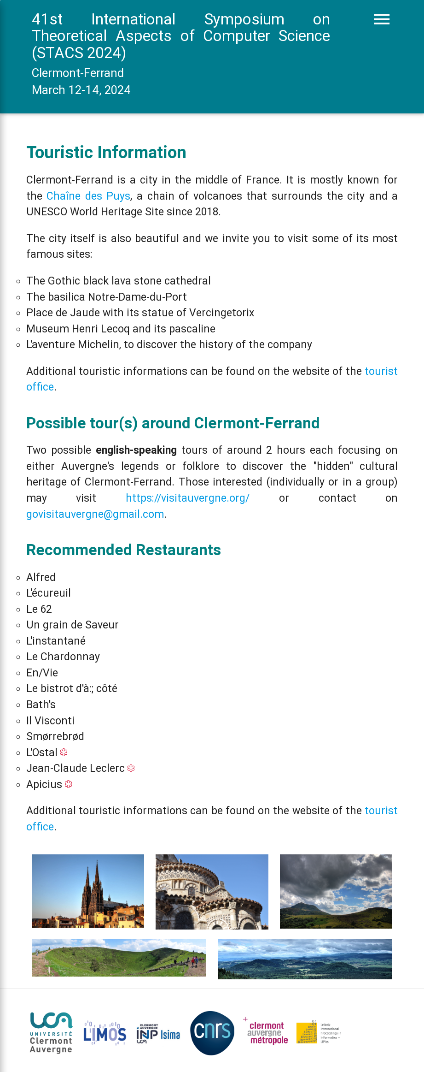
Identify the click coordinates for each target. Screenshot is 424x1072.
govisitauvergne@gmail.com (95, 514)
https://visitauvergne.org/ (188, 498)
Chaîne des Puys (88, 196)
